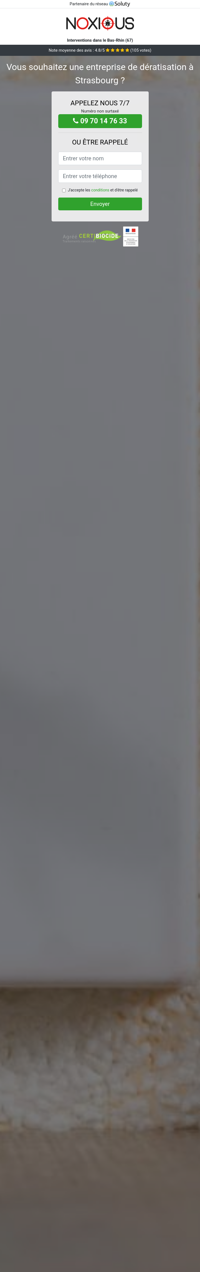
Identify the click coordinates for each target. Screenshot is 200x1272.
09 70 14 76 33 (100, 121)
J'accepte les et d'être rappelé (103, 190)
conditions (100, 190)
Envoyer (100, 204)
